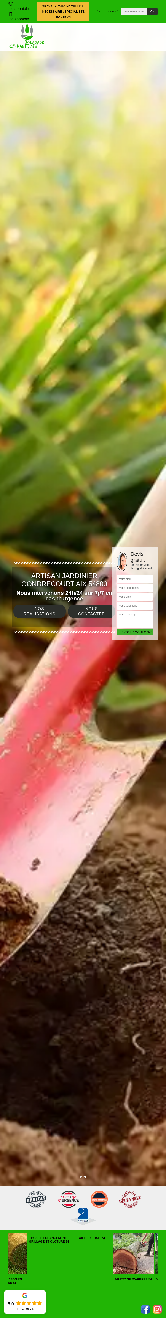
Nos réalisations (40, 611)
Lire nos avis (25, 1309)
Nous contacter (91, 611)
